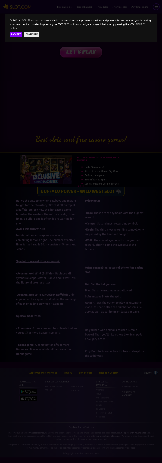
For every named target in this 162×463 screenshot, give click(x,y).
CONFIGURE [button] (31, 34)
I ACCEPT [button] (16, 34)
